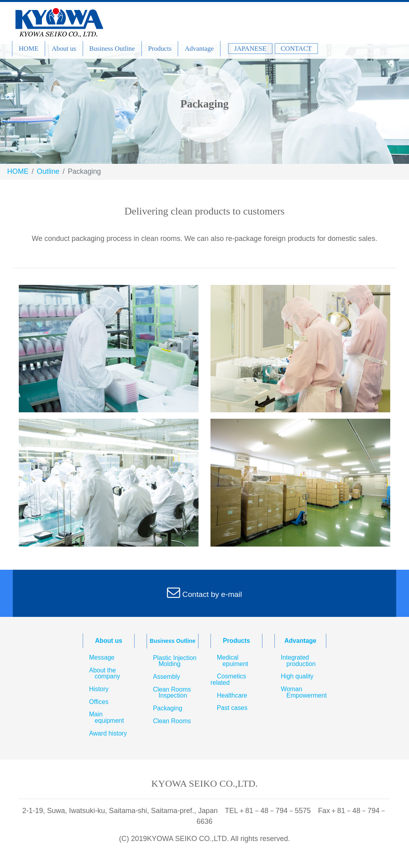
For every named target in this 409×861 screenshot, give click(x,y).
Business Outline (112, 48)
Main (109, 717)
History (99, 689)
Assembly (166, 677)
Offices (99, 702)
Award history (108, 733)
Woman (300, 692)
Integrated (300, 660)
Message (102, 657)
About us (64, 48)
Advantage (199, 48)
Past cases (232, 708)
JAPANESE (250, 48)
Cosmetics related (228, 679)
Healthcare (232, 695)
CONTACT (296, 48)
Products (160, 48)
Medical (235, 660)
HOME (28, 48)
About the (101, 673)
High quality (297, 676)
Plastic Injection (172, 661)
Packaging (167, 708)
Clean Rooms (169, 692)
